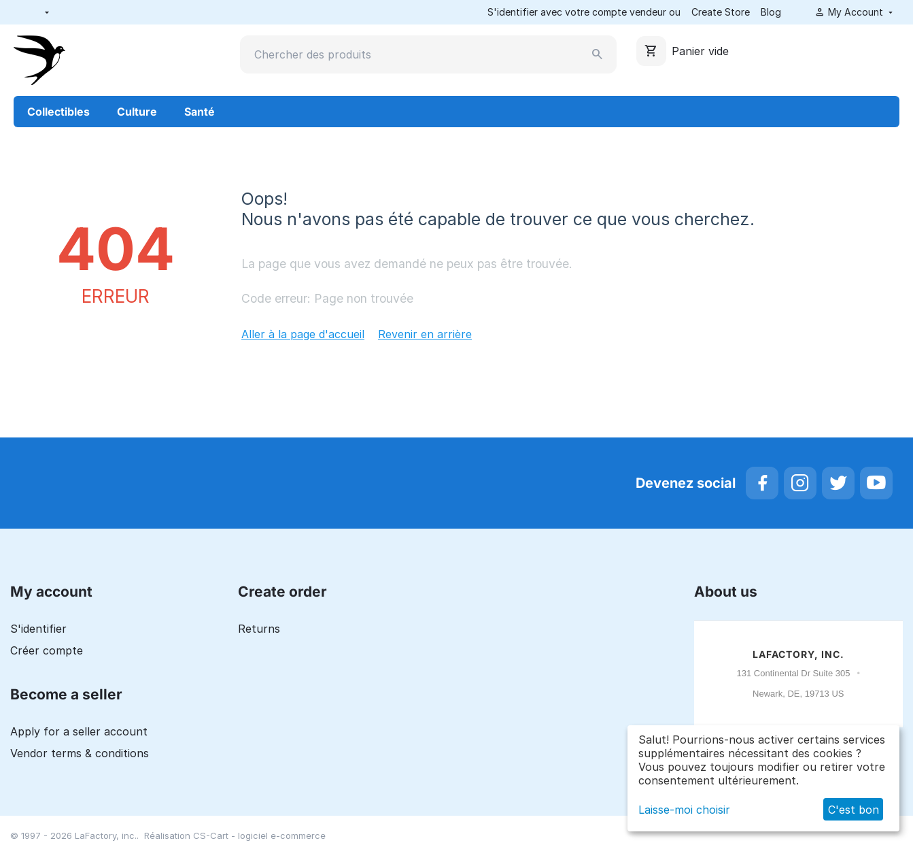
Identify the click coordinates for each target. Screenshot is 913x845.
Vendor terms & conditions (79, 753)
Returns (259, 628)
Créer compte (46, 650)
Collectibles (58, 111)
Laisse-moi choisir (684, 809)
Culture (137, 111)
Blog (771, 12)
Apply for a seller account (79, 731)
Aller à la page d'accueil (302, 334)
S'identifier (38, 628)
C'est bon (853, 809)
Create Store (720, 12)
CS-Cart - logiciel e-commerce (259, 835)
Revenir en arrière (425, 334)
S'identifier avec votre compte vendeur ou (584, 12)
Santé (199, 111)
